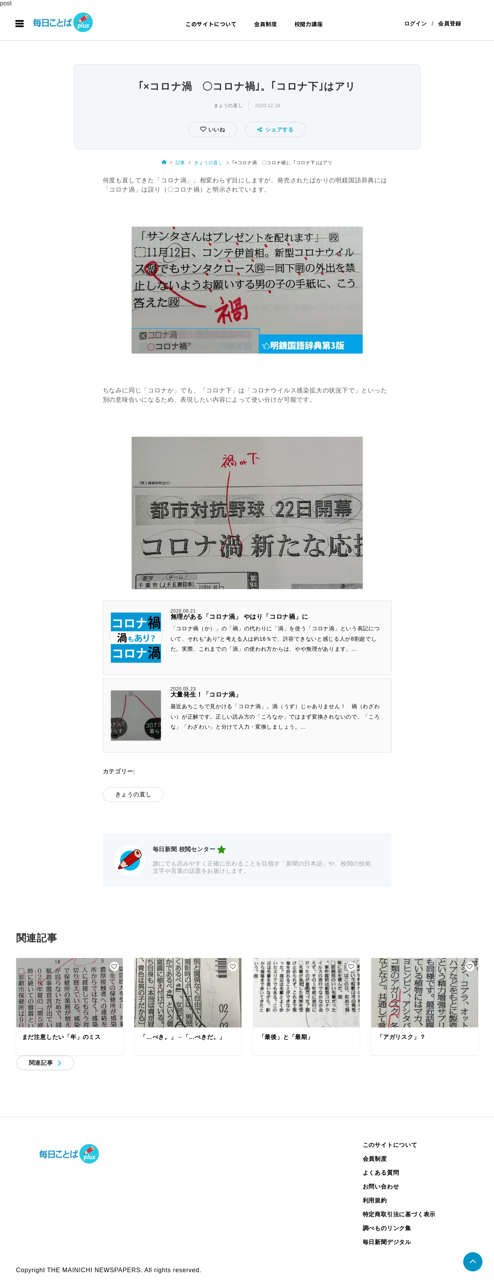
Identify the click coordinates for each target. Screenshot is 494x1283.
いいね (215, 130)
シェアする (275, 130)
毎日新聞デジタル (387, 1242)
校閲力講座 (309, 24)
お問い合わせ (381, 1187)
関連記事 (41, 1063)
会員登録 (449, 24)
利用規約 (375, 1200)
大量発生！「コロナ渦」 (206, 695)
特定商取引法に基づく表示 (399, 1214)
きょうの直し (228, 106)
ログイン (415, 24)
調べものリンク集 (387, 1228)
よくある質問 (381, 1173)
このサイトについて (211, 24)
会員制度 (265, 24)
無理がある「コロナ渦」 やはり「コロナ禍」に (239, 617)
